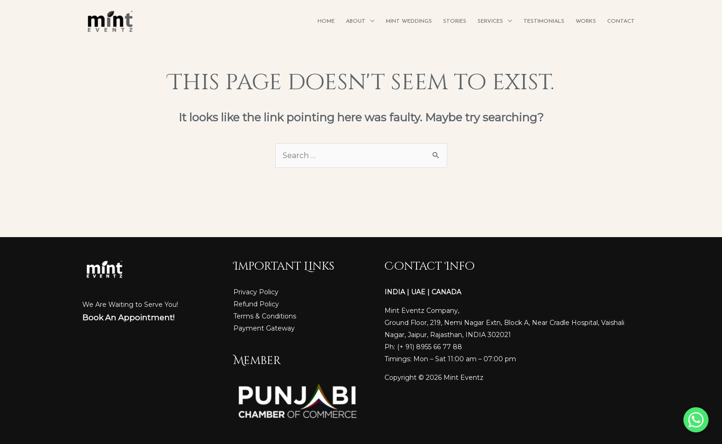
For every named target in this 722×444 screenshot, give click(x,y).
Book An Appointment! (128, 317)
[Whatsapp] (696, 419)
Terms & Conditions (264, 316)
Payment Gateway (264, 328)
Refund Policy (256, 304)
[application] (370, 21)
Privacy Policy (255, 292)
